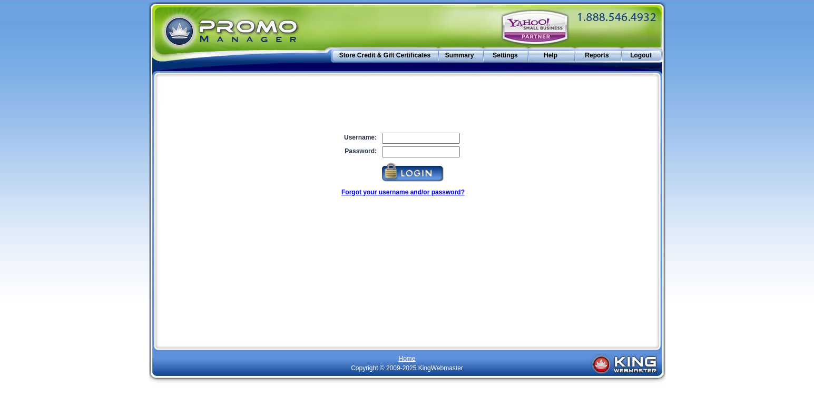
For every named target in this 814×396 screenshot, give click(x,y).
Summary (459, 55)
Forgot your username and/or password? (403, 192)
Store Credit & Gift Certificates (384, 55)
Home (406, 358)
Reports (597, 55)
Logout (641, 55)
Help (550, 55)
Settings (505, 55)
